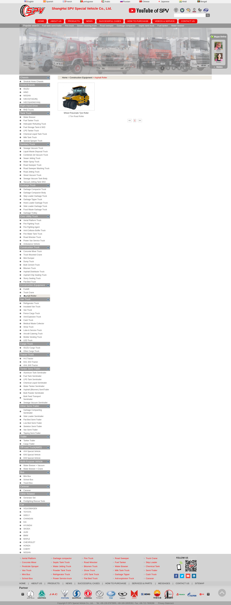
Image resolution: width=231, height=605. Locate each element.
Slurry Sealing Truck (32, 278)
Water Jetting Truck (62, 566)
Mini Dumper (28, 258)
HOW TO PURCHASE (137, 21)
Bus (34, 472)
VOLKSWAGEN (30, 508)
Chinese (144, 1)
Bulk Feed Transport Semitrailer (32, 397)
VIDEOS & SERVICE (165, 21)
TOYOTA (27, 512)
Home (65, 78)
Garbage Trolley (30, 213)
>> (140, 120)
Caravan (34, 486)
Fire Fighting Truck (31, 224)
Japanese (163, 1)
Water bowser (177, 25)
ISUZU (26, 89)
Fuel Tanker (120, 562)
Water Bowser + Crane (33, 469)
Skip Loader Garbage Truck (35, 196)
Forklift (26, 289)
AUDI (25, 532)
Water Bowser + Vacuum (34, 465)
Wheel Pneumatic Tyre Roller (76, 113)
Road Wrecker (90, 562)
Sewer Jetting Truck (31, 158)
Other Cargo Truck (31, 351)
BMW (25, 535)
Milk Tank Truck (30, 137)
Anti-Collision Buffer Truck (34, 230)
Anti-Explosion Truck (32, 317)
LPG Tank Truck (91, 574)
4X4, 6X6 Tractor (30, 365)
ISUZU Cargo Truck (31, 348)
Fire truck (69, 25)
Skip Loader (151, 562)
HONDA (26, 546)
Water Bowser (29, 117)
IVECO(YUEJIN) (30, 99)
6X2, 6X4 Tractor (30, 362)
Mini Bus (27, 476)
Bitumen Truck (29, 268)
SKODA (26, 529)
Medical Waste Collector (33, 323)
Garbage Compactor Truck (34, 189)
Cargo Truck (34, 344)
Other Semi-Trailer (34, 406)
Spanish (48, 1)
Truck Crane (28, 292)
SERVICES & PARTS (142, 583)
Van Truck (34, 299)
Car (34, 504)
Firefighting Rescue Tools (34, 501)
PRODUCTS (74, 21)
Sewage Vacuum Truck (33, 148)
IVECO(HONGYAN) (31, 102)
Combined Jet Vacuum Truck (35, 155)
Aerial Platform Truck (32, 220)
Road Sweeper (122, 558)
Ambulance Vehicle (31, 244)
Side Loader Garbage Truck (35, 206)
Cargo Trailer (28, 444)
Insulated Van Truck (31, 307)
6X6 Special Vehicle (31, 455)
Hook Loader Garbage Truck (35, 203)
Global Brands (34, 85)
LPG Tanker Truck (31, 131)
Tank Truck (34, 113)
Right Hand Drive (34, 105)
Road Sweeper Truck (32, 165)
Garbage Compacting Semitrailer (32, 411)
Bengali (202, 1)
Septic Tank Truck (61, 562)
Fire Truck (88, 558)
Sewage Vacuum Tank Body (35, 178)
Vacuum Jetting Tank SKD (34, 182)
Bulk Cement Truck (31, 265)
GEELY (26, 515)
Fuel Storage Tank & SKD (34, 127)
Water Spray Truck (31, 162)
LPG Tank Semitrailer (32, 379)
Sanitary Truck (34, 144)
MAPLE (26, 539)
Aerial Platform (29, 558)
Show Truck (28, 327)
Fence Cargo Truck (31, 313)
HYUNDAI (27, 525)
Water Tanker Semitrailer (33, 386)
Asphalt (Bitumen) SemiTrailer (36, 389)
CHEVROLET (29, 542)
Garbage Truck (34, 185)
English (29, 1)
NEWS (89, 21)
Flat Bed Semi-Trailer (32, 420)
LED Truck (27, 340)
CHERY (26, 549)
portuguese (86, 1)
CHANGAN (28, 519)
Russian (125, 1)
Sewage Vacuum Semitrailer (35, 403)
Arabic (106, 1)
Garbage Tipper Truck (32, 199)
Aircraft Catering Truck (33, 334)
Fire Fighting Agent (31, 227)
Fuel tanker (163, 25)
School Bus (28, 480)
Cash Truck (28, 320)
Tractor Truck (34, 354)
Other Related (34, 493)
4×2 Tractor (28, 358)
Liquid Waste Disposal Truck (35, 151)
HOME (41, 21)
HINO (25, 92)
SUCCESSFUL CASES (110, 21)
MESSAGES (164, 583)
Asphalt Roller (29, 296)
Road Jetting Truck (31, 172)
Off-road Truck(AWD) (34, 447)
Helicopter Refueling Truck (34, 124)
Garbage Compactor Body (34, 193)
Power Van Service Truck (34, 240)
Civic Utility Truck (34, 216)
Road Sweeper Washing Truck (36, 168)
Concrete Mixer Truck (32, 251)
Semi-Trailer (151, 570)
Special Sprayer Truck (32, 141)
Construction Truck (34, 247)
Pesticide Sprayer (30, 566)
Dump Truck (28, 261)
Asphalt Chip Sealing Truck (35, 275)
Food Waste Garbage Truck (35, 209)
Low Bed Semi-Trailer (32, 423)
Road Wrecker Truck (32, 237)
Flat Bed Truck (29, 282)
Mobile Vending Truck (32, 337)
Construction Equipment (34, 285)
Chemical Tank (153, 566)
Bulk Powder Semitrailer (33, 393)
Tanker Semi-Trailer (34, 368)
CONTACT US (188, 21)
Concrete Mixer (29, 562)
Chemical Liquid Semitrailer (35, 383)
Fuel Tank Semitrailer (32, 376)
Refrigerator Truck (31, 303)
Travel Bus (28, 483)
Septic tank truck (146, 25)
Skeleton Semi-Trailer (32, 426)
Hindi (183, 1)
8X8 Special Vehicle (31, 458)
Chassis (34, 77)
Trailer (34, 436)
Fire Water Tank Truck (32, 234)
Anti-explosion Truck (124, 578)
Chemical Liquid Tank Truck (35, 134)
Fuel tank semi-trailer (52, 25)
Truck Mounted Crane (32, 255)
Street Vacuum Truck (32, 175)
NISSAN (27, 96)
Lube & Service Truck (32, 330)
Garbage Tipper (122, 574)
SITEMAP (199, 583)
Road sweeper (107, 25)
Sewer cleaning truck (87, 25)
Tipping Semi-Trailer (32, 433)
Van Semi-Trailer (30, 430)
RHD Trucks (28, 110)
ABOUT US (56, 21)
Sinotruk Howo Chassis (33, 81)
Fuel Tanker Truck (31, 120)
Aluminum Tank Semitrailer (34, 373)
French (67, 1)
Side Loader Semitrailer (33, 416)
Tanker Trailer (29, 440)
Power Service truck (62, 578)
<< (129, 120)
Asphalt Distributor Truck (33, 272)
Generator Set (29, 498)
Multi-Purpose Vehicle (34, 461)
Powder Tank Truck (62, 570)
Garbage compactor (126, 25)
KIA (24, 522)
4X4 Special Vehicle (31, 451)
